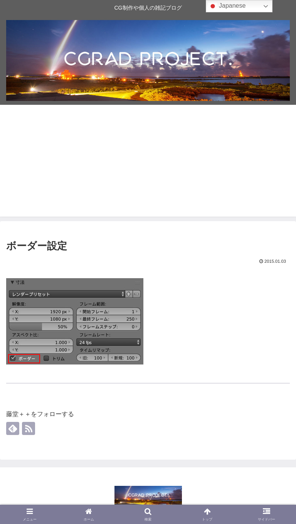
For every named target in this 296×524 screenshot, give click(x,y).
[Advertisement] (148, 163)
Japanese (227, 6)
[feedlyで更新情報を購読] (12, 428)
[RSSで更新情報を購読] (28, 428)
